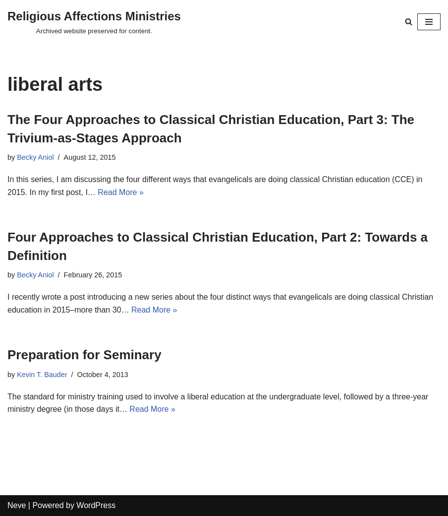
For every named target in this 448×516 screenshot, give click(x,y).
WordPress (95, 505)
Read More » (121, 192)
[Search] (408, 21)
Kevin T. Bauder (42, 375)
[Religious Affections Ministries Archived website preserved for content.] (94, 22)
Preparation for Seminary (84, 354)
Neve (16, 505)
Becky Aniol (35, 157)
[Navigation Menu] (429, 21)
